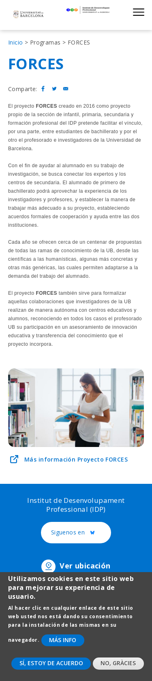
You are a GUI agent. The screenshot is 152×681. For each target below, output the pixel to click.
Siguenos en (81, 532)
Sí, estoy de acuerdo (51, 671)
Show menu (138, 12)
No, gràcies (118, 671)
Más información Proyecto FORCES (76, 459)
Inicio (15, 42)
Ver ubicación (85, 565)
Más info (62, 647)
